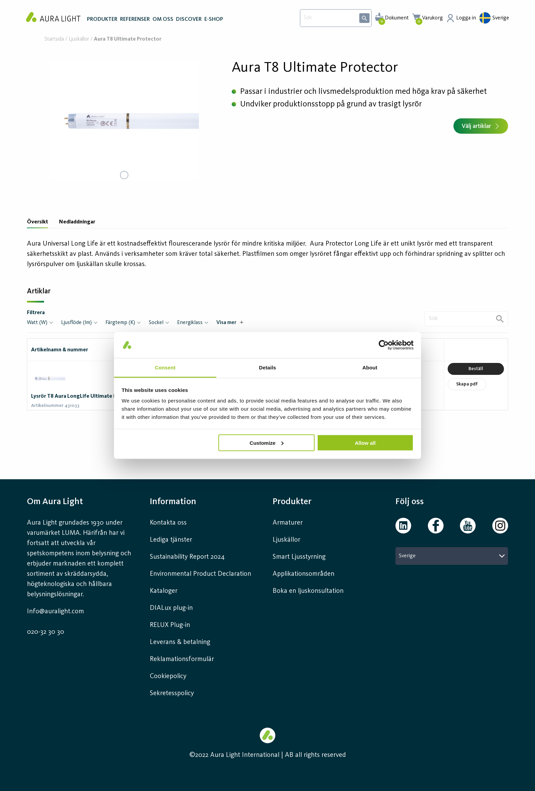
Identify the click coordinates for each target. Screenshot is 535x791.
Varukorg (432, 18)
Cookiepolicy (168, 676)
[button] (124, 121)
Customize (267, 442)
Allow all (365, 442)
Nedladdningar (77, 222)
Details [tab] (267, 367)
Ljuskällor (79, 39)
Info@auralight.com (55, 611)
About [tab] (369, 367)
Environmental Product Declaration (200, 574)
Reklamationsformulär (182, 659)
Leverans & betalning (180, 642)
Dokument (397, 18)
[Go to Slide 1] (124, 175)
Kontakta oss (168, 522)
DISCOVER (189, 20)
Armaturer (288, 522)
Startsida (54, 39)
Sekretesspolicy (172, 693)
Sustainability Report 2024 (187, 557)
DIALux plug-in (171, 608)
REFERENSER (135, 20)
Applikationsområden (303, 574)
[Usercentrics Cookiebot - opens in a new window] (384, 345)
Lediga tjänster (171, 540)
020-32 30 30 (45, 632)
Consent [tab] (165, 367)
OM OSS (163, 20)
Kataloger (163, 591)
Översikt (37, 222)
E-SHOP (213, 20)
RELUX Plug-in (170, 625)
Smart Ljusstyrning (299, 557)
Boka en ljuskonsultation (308, 591)
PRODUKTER (102, 20)
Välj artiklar (481, 126)
